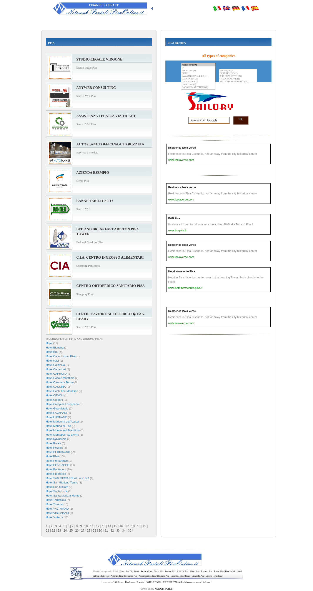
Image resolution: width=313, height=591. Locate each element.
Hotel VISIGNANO (57, 513)
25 (71, 530)
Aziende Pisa (182, 571)
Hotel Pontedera (56, 469)
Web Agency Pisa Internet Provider (128, 582)
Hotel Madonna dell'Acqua (62, 421)
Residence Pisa (130, 576)
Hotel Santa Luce (57, 491)
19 (139, 526)
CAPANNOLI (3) (198, 81)
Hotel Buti (52, 352)
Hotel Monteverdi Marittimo (63, 430)
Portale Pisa (170, 571)
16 (121, 526)
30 (100, 530)
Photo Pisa (194, 571)
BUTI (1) (198, 73)
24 (65, 530)
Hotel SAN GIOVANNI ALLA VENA (67, 478)
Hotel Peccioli (54, 447)
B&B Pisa (174, 218)
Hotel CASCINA (56, 386)
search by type (238, 70)
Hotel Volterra (54, 517)
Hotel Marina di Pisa (58, 426)
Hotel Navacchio (56, 439)
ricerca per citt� (198, 64)
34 (124, 530)
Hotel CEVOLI (55, 395)
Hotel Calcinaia (55, 365)
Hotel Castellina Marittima (62, 391)
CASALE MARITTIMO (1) (198, 87)
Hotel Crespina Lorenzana (62, 404)
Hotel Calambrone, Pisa (61, 356)
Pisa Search (230, 571)
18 (133, 526)
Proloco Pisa (146, 571)
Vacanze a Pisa (177, 576)
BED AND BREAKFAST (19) (238, 81)
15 (115, 526)
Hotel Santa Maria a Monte (63, 495)
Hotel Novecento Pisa (181, 271)
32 (112, 530)
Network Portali (163, 588)
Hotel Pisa (52, 456)
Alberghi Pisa (117, 576)
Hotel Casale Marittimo (60, 378)
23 (59, 530)
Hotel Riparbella (56, 473)
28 (88, 530)
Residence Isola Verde (182, 147)
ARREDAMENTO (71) (238, 76)
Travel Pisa (218, 571)
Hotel (49, 343)
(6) (198, 67)
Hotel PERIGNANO (58, 452)
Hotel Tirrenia (54, 504)
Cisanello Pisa (198, 576)
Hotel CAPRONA (56, 373)
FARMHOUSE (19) (238, 73)
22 (53, 530)
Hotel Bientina (54, 347)
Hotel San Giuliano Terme (62, 482)
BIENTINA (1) (198, 70)
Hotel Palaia (53, 443)
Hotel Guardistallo (57, 408)
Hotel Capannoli (56, 369)
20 (145, 526)
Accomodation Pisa (147, 576)
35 (130, 530)
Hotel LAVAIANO (56, 412)
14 (109, 526)
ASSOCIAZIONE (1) (238, 78)
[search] (208, 120)
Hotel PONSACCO (57, 465)
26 (77, 530)
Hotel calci (52, 360)
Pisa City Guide (133, 571)
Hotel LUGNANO (56, 417)
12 (98, 526)
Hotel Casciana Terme (60, 382)
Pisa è (187, 576)
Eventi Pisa (158, 571)
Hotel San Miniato (57, 486)
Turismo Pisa (206, 571)
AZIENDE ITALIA (171, 582)
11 (92, 526)
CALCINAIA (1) (198, 78)
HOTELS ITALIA (153, 582)
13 (103, 526)
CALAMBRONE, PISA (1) (198, 76)
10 (86, 526)
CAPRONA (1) (198, 84)
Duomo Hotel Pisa (214, 576)
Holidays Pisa (163, 576)
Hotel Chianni (54, 399)
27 (83, 530)
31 (106, 530)
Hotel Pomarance (57, 460)
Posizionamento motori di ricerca (195, 582)
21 (47, 530)
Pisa (122, 571)
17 (127, 526)
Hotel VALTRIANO (57, 508)
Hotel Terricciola (56, 500)
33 (118, 530)
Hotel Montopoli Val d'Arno (62, 434)
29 (94, 530)
